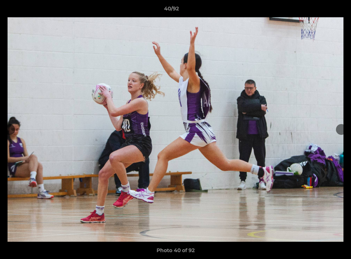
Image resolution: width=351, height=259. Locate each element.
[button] (321, 10)
